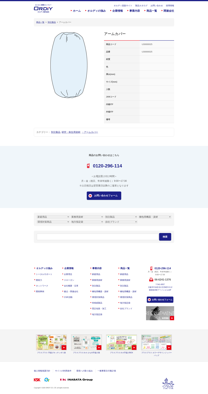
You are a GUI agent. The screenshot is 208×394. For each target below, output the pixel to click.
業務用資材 (97, 280)
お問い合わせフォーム (106, 195)
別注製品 (55, 132)
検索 (165, 236)
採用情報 (170, 5)
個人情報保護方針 (42, 371)
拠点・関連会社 (71, 291)
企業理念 (68, 274)
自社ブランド (126, 308)
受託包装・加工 (99, 308)
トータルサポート (44, 274)
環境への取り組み (84, 371)
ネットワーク (42, 286)
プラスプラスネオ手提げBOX (121, 353)
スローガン (69, 280)
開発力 (39, 280)
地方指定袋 (97, 314)
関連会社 (169, 10)
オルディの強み (96, 10)
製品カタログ (141, 5)
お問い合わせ (157, 5)
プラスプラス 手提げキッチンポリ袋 (51, 353)
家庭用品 (96, 274)
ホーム (77, 10)
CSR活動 (68, 297)
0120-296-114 (107, 165)
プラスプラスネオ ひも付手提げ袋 (86, 353)
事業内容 (134, 10)
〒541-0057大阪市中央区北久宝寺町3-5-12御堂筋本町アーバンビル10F (160, 287)
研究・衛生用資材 (71, 132)
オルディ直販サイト (123, 5)
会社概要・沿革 (71, 286)
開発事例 (40, 291)
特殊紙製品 (97, 303)
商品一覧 (152, 10)
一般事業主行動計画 (107, 371)
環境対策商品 (98, 297)
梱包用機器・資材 (100, 291)
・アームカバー (90, 132)
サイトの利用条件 (63, 371)
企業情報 (117, 10)
